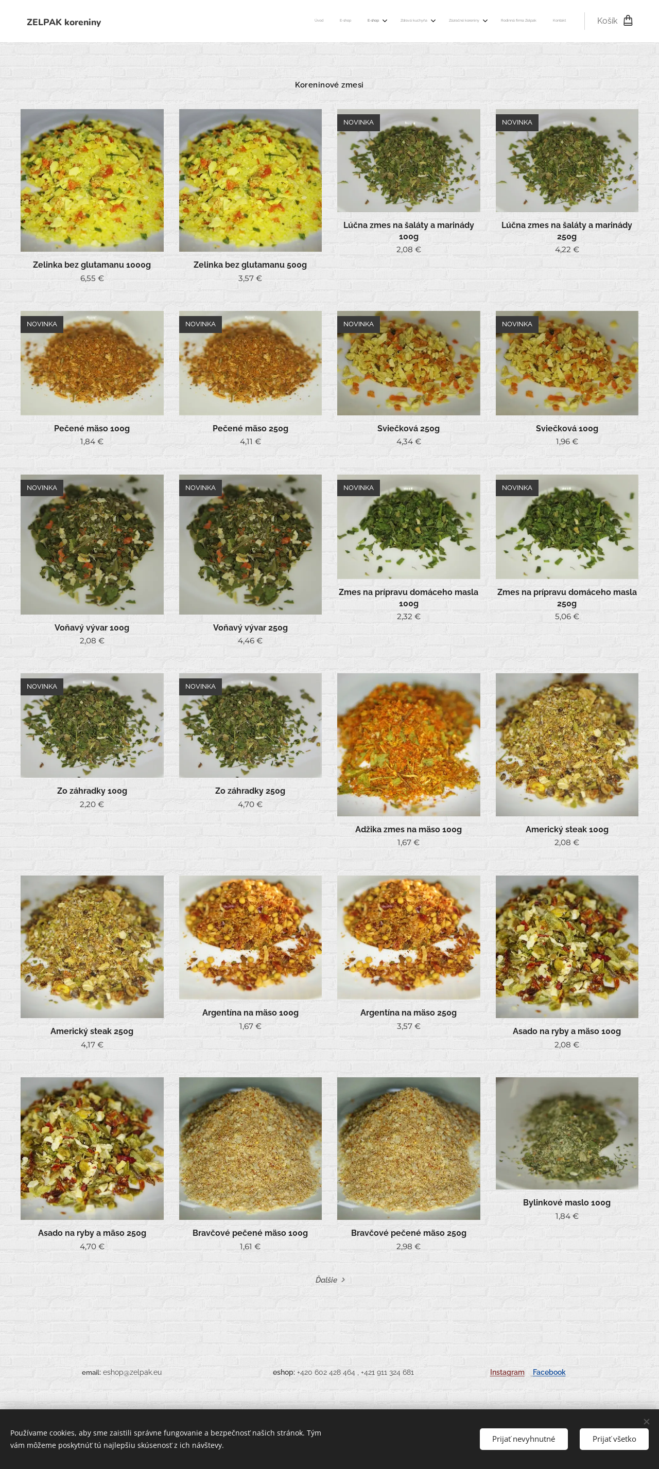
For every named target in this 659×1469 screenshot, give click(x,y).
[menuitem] (454, 21)
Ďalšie (326, 1280)
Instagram (507, 1372)
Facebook (549, 1372)
